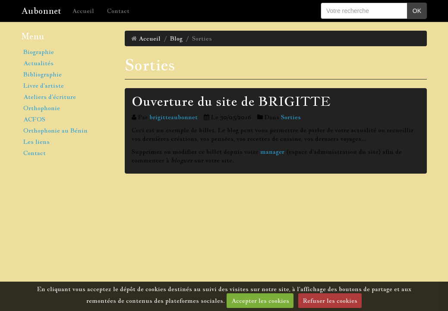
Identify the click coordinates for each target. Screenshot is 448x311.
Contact (118, 11)
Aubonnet (41, 10)
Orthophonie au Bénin (55, 130)
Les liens (36, 142)
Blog (176, 38)
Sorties (291, 117)
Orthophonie (41, 108)
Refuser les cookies (330, 301)
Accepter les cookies (260, 301)
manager (272, 152)
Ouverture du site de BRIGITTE (231, 101)
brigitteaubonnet (173, 117)
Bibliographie (42, 74)
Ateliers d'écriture (49, 97)
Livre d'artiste (43, 85)
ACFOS (34, 119)
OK (417, 10)
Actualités (38, 63)
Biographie (38, 52)
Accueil (83, 11)
